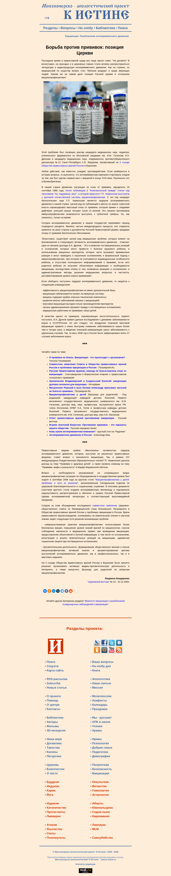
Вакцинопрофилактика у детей (67, 394)
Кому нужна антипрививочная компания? (72, 431)
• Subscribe (52, 683)
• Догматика (53, 743)
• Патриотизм (99, 764)
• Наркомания (99, 816)
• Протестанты (55, 812)
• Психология (99, 743)
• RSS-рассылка (56, 679)
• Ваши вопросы (101, 661)
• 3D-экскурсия (55, 730)
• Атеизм (51, 824)
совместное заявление (104, 505)
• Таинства (52, 747)
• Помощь (51, 700)
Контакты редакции (85, 864)
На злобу (85, 28)
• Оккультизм (99, 781)
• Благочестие (54, 769)
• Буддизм (52, 781)
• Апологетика (100, 679)
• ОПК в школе (100, 721)
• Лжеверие (53, 816)
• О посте (51, 773)
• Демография (100, 756)
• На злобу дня (100, 666)
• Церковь (52, 764)
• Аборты (96, 803)
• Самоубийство (101, 837)
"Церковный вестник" (98, 582)
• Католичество (55, 807)
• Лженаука (98, 824)
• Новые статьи (56, 687)
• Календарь (98, 704)
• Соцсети (51, 666)
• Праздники (98, 709)
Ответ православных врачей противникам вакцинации (81, 418)
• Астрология (99, 794)
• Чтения (96, 726)
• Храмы (96, 730)
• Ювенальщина (101, 807)
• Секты (50, 833)
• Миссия (96, 687)
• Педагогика (99, 751)
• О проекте (53, 696)
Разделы (50, 28)
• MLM (94, 829)
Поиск (123, 28)
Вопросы (68, 28)
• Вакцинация (99, 773)
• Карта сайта (54, 670)
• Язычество (53, 829)
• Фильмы (52, 726)
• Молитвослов (100, 696)
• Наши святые (100, 683)
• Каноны (51, 751)
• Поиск (50, 661)
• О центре (52, 704)
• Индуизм (52, 786)
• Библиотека (54, 717)
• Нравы (96, 739)
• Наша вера (53, 739)
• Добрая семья (101, 747)
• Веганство (98, 786)
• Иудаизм (52, 803)
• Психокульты (55, 837)
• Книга (95, 670)
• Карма (50, 790)
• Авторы (51, 721)
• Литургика (53, 756)
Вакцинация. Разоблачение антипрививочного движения (97, 36)
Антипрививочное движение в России (70, 435)
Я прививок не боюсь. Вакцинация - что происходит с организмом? (87, 357)
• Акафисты (98, 700)
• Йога (49, 794)
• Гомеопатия (99, 790)
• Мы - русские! (101, 717)
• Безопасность (101, 769)
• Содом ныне (100, 812)
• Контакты (52, 709)
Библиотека (105, 28)
